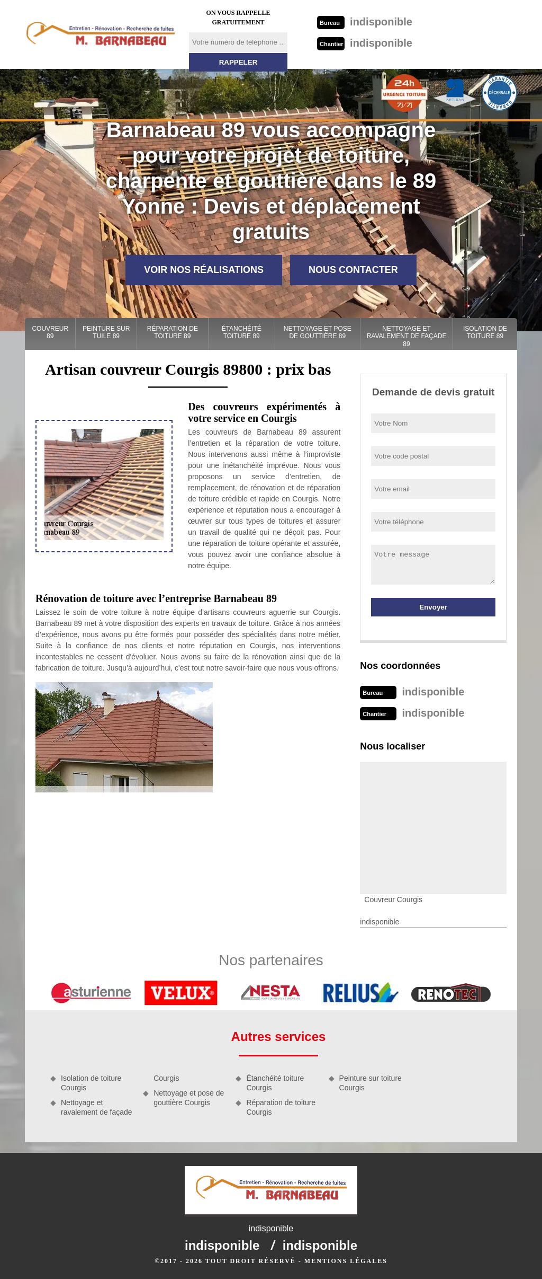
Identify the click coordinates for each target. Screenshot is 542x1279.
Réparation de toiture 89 (172, 332)
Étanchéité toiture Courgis (275, 1083)
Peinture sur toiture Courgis (370, 1083)
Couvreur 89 (50, 332)
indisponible (364, 22)
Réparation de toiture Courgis (280, 1107)
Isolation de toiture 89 (485, 332)
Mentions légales (345, 1261)
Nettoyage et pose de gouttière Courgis (188, 1098)
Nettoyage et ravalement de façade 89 (407, 336)
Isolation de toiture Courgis (91, 1083)
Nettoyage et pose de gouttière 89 (317, 332)
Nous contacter (353, 269)
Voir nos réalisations (204, 269)
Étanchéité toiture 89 (241, 332)
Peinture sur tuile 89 (106, 332)
